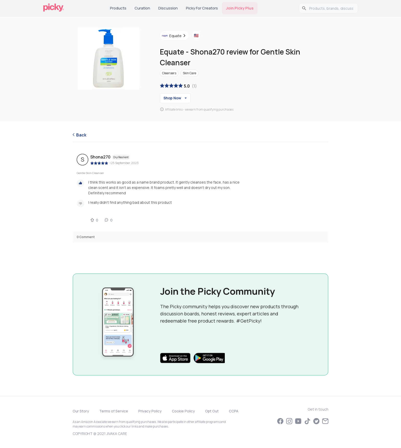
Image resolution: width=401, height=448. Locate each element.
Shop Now (175, 98)
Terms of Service (113, 411)
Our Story (81, 411)
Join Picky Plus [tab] (239, 8)
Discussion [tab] (168, 8)
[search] (331, 8)
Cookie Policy (183, 411)
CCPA (233, 411)
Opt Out (212, 411)
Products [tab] (118, 8)
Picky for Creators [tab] (202, 8)
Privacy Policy (150, 411)
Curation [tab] (142, 8)
